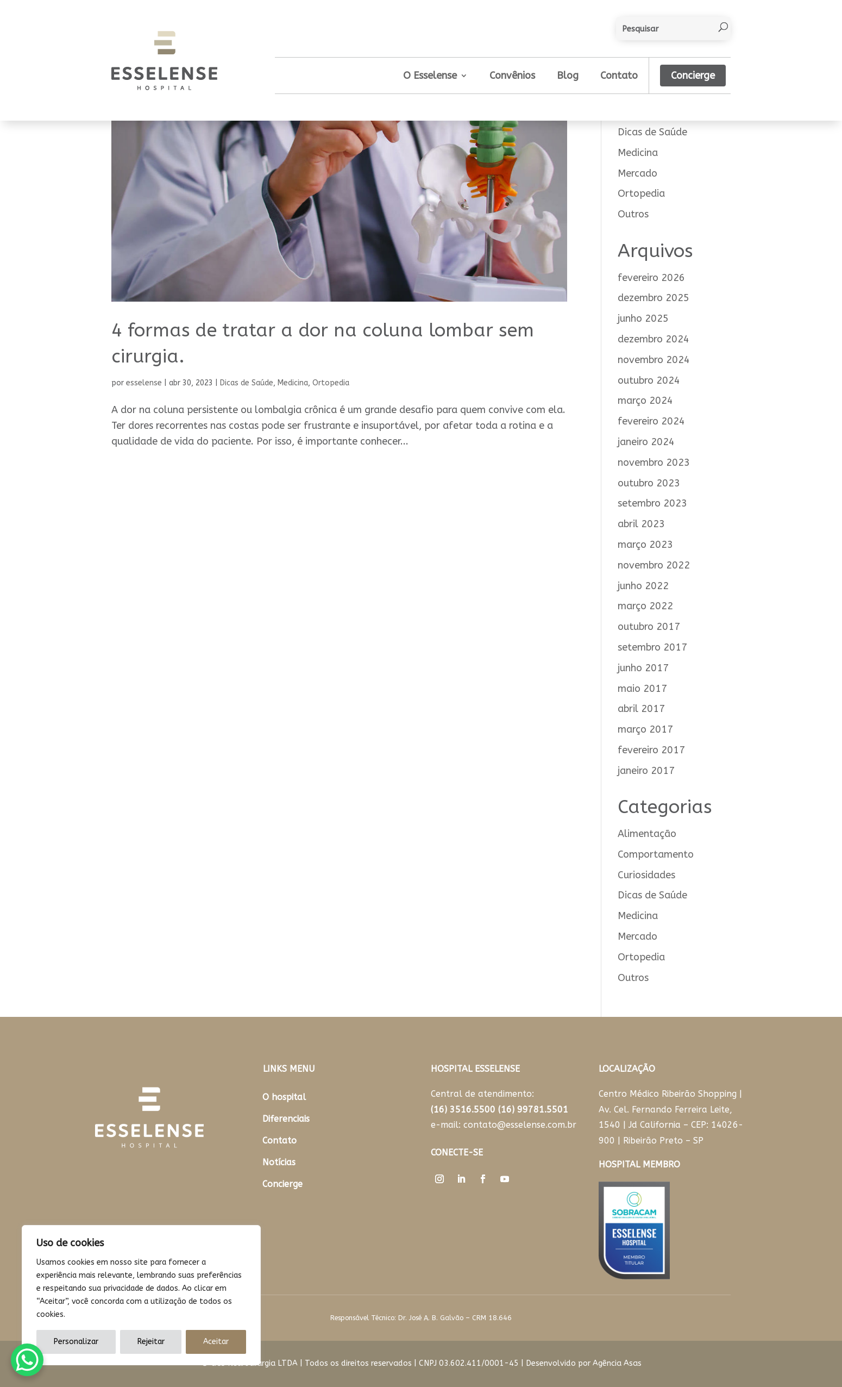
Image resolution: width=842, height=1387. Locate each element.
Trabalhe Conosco (471, 1210)
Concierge (693, 76)
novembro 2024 (654, 360)
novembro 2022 (654, 565)
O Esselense (430, 75)
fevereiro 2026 (651, 278)
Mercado (637, 173)
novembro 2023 (654, 462)
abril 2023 (641, 524)
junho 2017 (643, 668)
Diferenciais (286, 1119)
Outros (633, 214)
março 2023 (645, 545)
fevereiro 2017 (651, 750)
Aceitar (216, 1341)
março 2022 (645, 606)
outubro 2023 (649, 483)
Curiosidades (646, 875)
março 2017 (645, 729)
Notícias (279, 1162)
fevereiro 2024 (651, 421)
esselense (144, 383)
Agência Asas (617, 1363)
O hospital (284, 1097)
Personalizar (76, 1341)
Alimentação (647, 834)
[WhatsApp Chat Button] (27, 1360)
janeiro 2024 (646, 442)
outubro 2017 (649, 627)
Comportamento (656, 854)
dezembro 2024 (653, 339)
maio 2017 (642, 689)
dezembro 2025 (653, 298)
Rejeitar (151, 1341)
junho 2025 (643, 318)
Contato (619, 75)
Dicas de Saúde (246, 383)
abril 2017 (641, 709)
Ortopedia (330, 383)
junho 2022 (643, 586)
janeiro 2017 (646, 771)
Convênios (512, 75)
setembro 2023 (652, 503)
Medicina (293, 383)
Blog (568, 75)
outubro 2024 (649, 380)
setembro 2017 (652, 647)
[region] (141, 1295)
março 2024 (645, 401)
